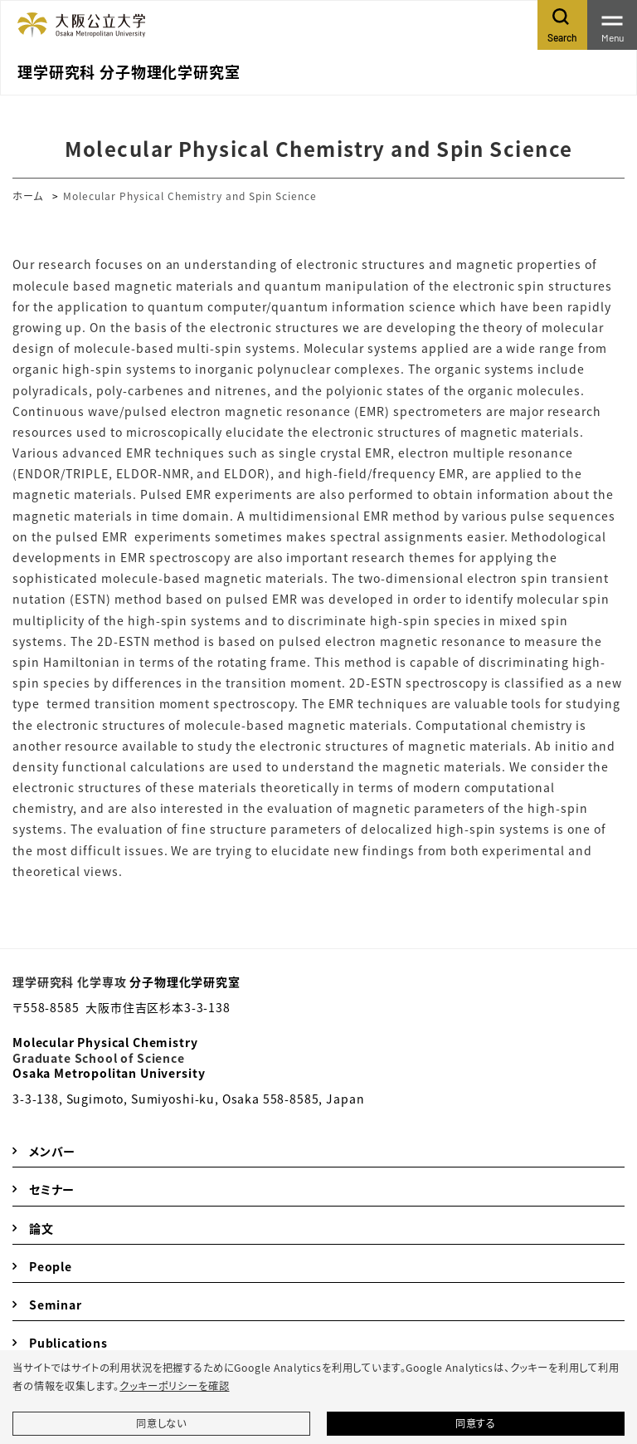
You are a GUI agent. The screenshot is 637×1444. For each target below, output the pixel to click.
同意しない (161, 1423)
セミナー (52, 1189)
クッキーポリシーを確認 (174, 1385)
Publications (68, 1342)
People (50, 1266)
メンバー (52, 1150)
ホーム (27, 195)
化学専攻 (101, 981)
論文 (41, 1228)
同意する (475, 1423)
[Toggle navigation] (612, 25)
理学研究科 (43, 981)
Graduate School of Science (98, 1058)
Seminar (55, 1304)
